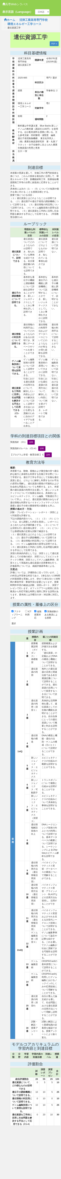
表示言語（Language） (17, 11)
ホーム (9, 19)
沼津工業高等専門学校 (33, 19)
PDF (54, 44)
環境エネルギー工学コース (24, 24)
